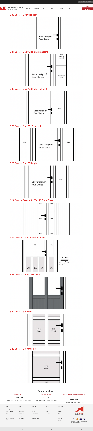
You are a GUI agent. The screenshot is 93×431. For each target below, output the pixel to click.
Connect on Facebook (67, 429)
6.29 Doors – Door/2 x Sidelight (25, 126)
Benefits (62, 8)
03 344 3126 (74, 399)
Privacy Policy (52, 429)
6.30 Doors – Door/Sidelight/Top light (28, 89)
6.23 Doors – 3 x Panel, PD (23, 348)
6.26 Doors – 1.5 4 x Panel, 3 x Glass (28, 237)
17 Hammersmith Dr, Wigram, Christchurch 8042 (74, 402)
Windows (37, 8)
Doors (45, 8)
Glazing (29, 8)
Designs (53, 8)
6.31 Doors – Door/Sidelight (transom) (29, 52)
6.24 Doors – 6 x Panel (21, 311)
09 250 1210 (19, 397)
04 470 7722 (46, 397)
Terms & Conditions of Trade (37, 429)
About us (47, 406)
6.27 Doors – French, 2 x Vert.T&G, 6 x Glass (31, 200)
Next (81, 386)
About (69, 8)
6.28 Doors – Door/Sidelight (24, 163)
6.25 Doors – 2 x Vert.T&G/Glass (26, 274)
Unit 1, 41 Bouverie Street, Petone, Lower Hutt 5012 (46, 400)
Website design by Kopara (81, 429)
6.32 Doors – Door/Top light (23, 14)
